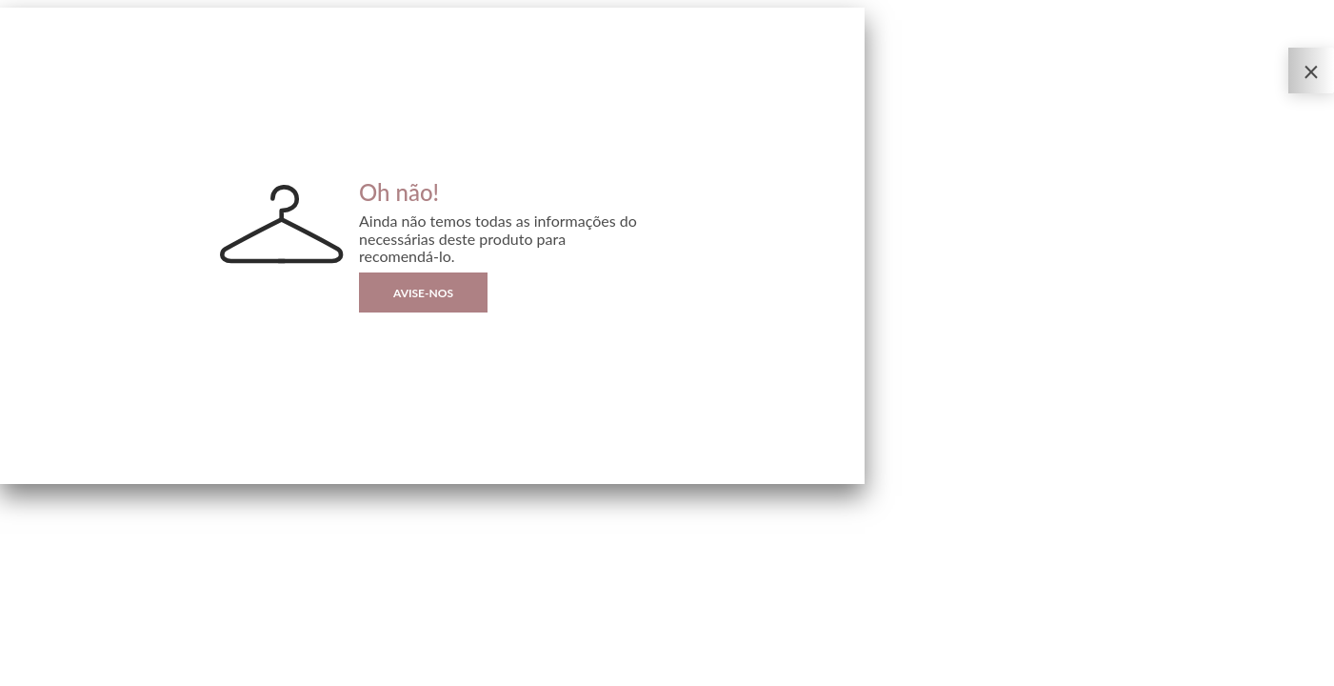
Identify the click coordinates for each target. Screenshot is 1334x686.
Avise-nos (423, 293)
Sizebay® (92, 671)
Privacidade (24, 671)
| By (83, 671)
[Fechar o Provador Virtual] (1311, 70)
